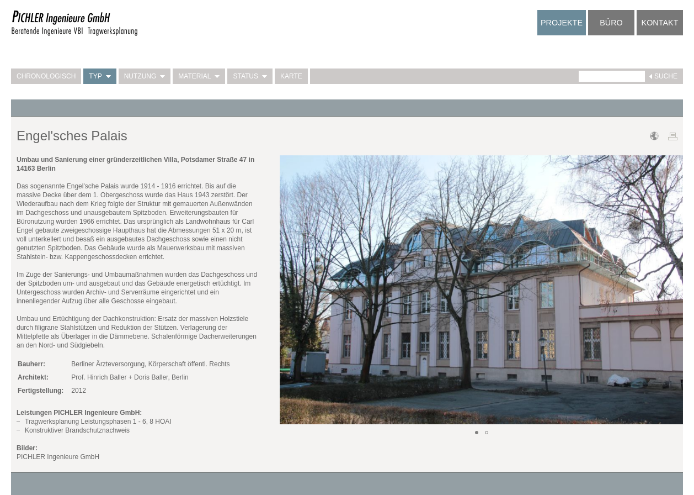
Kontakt (660, 22)
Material (199, 76)
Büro (611, 22)
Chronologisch (46, 76)
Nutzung (145, 76)
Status (250, 76)
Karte (291, 76)
